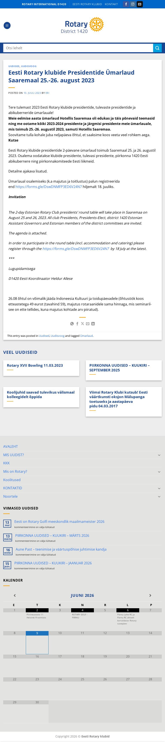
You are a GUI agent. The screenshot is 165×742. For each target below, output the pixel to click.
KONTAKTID (12, 488)
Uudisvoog (29, 66)
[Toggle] (159, 454)
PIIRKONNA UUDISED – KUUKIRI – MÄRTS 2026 (52, 536)
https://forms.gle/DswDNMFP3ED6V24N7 (48, 186)
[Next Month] (150, 595)
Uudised (14, 66)
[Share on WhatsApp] (72, 324)
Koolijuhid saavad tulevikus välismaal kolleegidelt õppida (41, 394)
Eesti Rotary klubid (87, 4)
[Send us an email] (140, 4)
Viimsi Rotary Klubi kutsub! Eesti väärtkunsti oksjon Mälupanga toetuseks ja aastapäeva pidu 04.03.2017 (118, 399)
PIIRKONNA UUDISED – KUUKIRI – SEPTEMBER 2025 (119, 367)
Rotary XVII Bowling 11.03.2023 (35, 365)
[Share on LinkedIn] (93, 324)
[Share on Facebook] (77, 324)
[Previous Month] (14, 595)
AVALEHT (10, 446)
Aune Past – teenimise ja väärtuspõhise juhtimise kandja (61, 549)
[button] (7, 25)
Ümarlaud (86, 336)
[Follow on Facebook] (126, 4)
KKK (6, 463)
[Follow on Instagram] (133, 4)
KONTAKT (111, 4)
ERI (47, 92)
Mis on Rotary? (15, 471)
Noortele (10, 496)
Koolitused (12, 479)
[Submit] (157, 48)
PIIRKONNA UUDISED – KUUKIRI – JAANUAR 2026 (53, 563)
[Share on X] (82, 324)
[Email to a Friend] (87, 324)
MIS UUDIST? (13, 455)
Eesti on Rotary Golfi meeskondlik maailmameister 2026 (59, 522)
